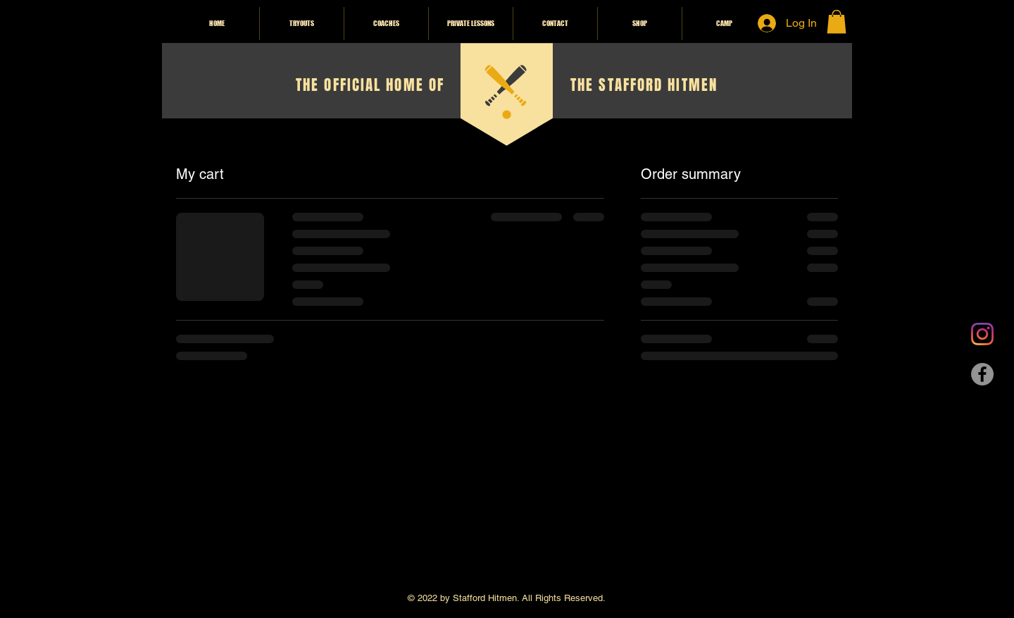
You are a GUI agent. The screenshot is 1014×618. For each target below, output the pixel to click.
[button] (836, 21)
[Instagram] (982, 334)
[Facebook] (982, 374)
